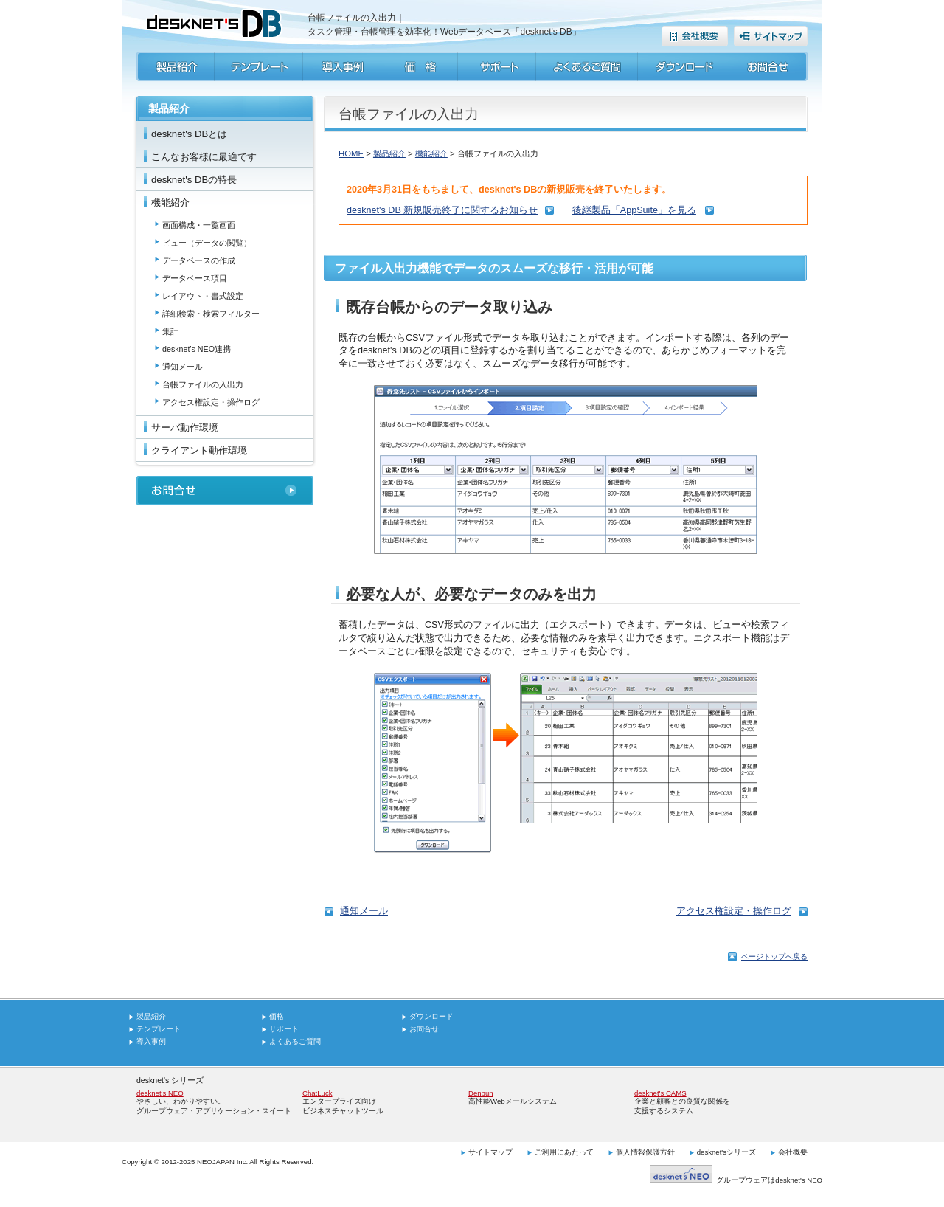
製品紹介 (389, 153)
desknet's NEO (160, 1093)
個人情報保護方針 (645, 1152)
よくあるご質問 (295, 1041)
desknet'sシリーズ (726, 1152)
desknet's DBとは (189, 133)
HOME (351, 153)
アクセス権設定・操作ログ (211, 402)
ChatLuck (317, 1093)
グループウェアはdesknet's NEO (736, 1180)
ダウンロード (431, 1016)
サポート (284, 1029)
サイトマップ (490, 1152)
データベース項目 (194, 278)
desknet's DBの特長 (194, 179)
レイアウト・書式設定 (202, 295)
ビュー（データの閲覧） (206, 242)
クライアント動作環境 (199, 450)
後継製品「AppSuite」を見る (634, 210)
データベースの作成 (198, 260)
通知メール (182, 366)
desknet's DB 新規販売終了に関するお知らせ (442, 210)
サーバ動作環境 (184, 427)
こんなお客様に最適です (204, 156)
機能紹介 (170, 202)
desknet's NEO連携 (196, 349)
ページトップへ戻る (774, 956)
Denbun (480, 1093)
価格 (276, 1016)
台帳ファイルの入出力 (202, 384)
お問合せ (424, 1029)
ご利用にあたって (564, 1152)
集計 (170, 331)
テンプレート (158, 1029)
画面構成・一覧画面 (198, 225)
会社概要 (793, 1152)
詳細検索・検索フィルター (211, 313)
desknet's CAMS (660, 1093)
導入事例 (151, 1041)
